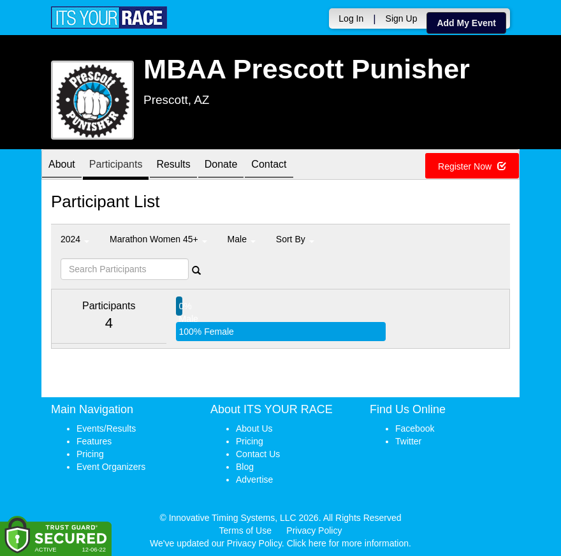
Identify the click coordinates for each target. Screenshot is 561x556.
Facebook (414, 428)
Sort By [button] (295, 239)
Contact (268, 165)
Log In (351, 18)
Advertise (254, 479)
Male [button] (242, 239)
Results (173, 165)
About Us (254, 428)
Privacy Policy (314, 530)
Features (94, 441)
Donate (221, 165)
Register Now (472, 166)
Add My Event (466, 23)
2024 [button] (75, 239)
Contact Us (258, 454)
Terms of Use (245, 530)
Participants (116, 165)
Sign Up (402, 18)
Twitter (408, 441)
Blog (245, 467)
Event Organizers (110, 467)
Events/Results (106, 428)
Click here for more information (348, 543)
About (61, 165)
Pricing (90, 454)
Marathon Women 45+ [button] (158, 239)
